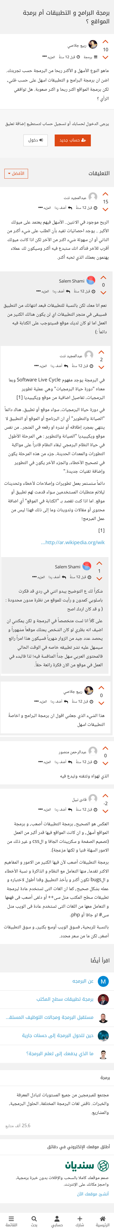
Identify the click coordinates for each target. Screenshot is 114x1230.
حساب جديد (73, 140)
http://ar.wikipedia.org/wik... (73, 543)
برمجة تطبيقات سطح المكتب (64, 999)
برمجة (90, 57)
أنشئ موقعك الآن (93, 1194)
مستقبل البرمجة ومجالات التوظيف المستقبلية (49, 1017)
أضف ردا (63, 208)
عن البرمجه (82, 981)
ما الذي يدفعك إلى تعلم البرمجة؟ (59, 1054)
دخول (35, 140)
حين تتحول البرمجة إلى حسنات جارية (57, 1035)
